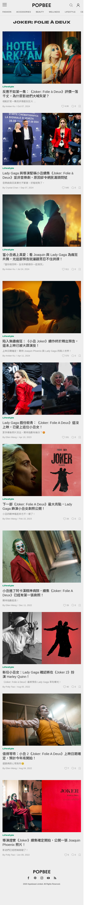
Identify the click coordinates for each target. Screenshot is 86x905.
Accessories (23, 12)
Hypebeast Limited (35, 884)
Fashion (7, 12)
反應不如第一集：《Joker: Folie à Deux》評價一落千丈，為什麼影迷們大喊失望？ (40, 94)
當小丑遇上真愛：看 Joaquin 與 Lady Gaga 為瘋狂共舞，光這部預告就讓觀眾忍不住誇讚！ (40, 257)
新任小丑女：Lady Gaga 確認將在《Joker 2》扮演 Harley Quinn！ (38, 674)
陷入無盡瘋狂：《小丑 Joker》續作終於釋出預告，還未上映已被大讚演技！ (40, 343)
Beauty (40, 12)
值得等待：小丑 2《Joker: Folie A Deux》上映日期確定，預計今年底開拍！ (42, 756)
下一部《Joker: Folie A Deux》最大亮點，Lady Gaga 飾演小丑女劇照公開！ (37, 506)
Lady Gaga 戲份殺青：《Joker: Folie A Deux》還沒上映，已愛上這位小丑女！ (41, 425)
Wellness (54, 12)
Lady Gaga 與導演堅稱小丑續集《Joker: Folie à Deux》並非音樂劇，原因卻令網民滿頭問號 (38, 175)
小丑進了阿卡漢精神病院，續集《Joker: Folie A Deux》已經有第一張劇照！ (38, 593)
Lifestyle (70, 12)
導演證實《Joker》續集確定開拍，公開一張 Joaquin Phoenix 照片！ (41, 843)
